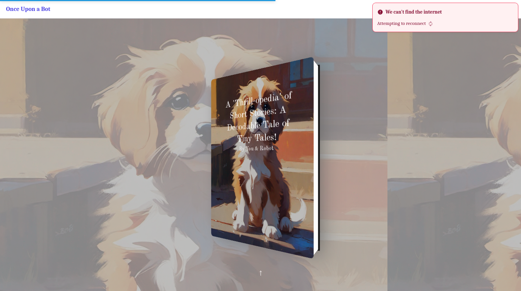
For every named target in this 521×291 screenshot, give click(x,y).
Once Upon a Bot (28, 9)
